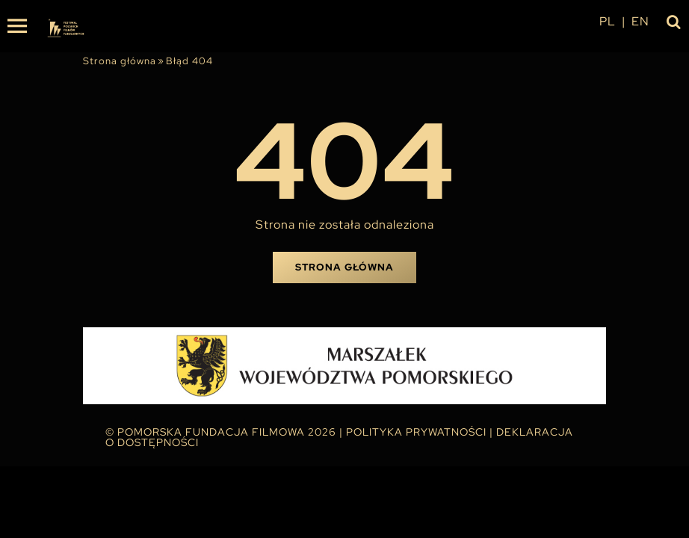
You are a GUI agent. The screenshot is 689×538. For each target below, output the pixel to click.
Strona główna (119, 61)
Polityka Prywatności (416, 432)
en (640, 21)
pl (607, 21)
